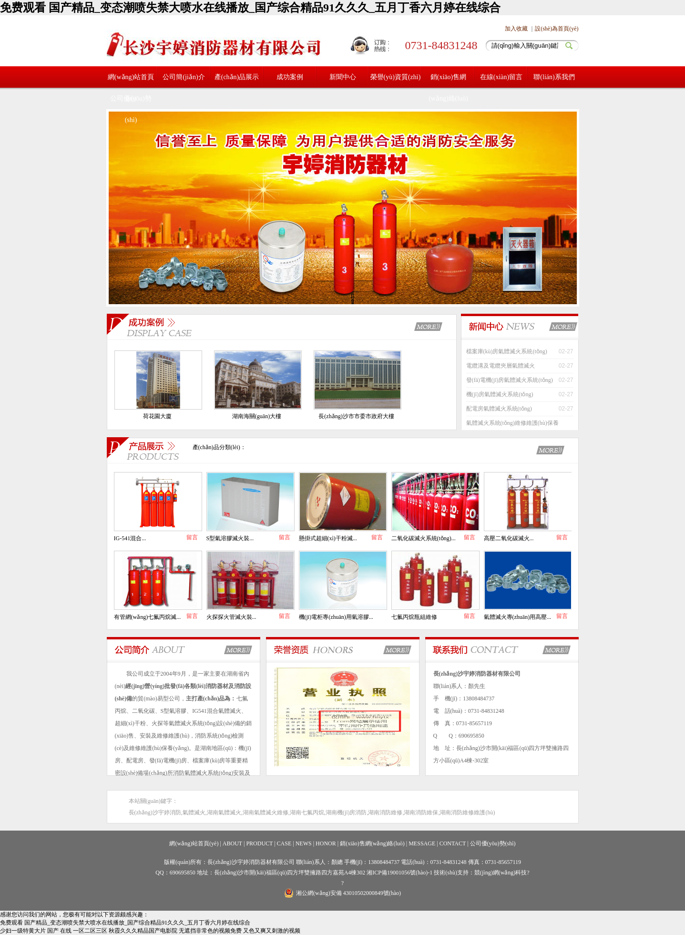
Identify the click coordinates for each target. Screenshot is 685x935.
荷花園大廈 (157, 416)
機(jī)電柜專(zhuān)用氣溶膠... (336, 617)
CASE (284, 843)
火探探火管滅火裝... (231, 617)
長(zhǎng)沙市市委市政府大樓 (356, 416)
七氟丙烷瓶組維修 (414, 617)
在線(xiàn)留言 (501, 77)
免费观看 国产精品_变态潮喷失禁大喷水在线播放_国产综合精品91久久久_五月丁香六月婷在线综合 (250, 7)
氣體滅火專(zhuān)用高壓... (518, 617)
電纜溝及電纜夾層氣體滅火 (500, 365)
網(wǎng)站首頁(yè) (193, 843)
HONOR (326, 843)
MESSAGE (422, 843)
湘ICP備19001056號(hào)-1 (400, 872)
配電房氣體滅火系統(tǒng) (499, 408)
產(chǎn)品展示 (237, 77)
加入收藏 (516, 28)
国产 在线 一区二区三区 (77, 930)
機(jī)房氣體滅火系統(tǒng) (499, 394)
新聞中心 (342, 77)
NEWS (304, 843)
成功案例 (289, 77)
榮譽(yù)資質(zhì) (395, 77)
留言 (192, 537)
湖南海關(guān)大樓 (256, 416)
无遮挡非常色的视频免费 (210, 930)
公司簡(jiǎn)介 (183, 77)
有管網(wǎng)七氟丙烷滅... (147, 617)
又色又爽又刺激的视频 (271, 930)
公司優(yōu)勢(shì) (130, 109)
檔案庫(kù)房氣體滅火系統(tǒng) (506, 351)
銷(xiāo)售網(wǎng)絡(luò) (448, 87)
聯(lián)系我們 (553, 77)
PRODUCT (259, 843)
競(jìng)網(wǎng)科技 (500, 872)
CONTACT (453, 843)
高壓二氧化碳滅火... (509, 538)
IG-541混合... (130, 538)
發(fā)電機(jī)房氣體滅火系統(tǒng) (509, 380)
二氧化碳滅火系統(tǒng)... (423, 538)
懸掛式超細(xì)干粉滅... (328, 538)
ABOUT (232, 843)
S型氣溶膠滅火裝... (230, 538)
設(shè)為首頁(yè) (556, 28)
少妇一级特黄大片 (23, 930)
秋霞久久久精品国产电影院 (143, 930)
